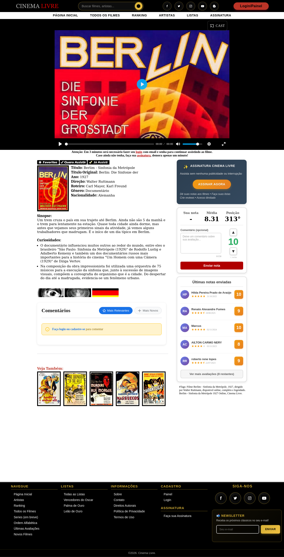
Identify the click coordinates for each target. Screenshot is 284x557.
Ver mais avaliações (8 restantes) (212, 374)
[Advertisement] (210, 425)
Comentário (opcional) (194, 230)
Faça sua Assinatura (177, 516)
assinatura (144, 155)
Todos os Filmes (25, 511)
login (139, 152)
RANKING (139, 15)
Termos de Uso (124, 517)
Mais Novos (147, 310)
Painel (168, 494)
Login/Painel (251, 6)
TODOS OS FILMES (105, 15)
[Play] (60, 143)
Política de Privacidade (129, 511)
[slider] (109, 144)
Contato (119, 500)
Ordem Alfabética (25, 523)
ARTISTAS (167, 15)
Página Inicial (23, 494)
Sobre (118, 494)
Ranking (19, 506)
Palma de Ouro (74, 506)
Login (167, 500)
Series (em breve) (26, 517)
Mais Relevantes (114, 310)
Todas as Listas (74, 494)
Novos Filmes (23, 534)
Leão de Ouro (73, 511)
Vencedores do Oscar (78, 500)
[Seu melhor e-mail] (237, 529)
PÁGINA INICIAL (65, 15)
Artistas (19, 500)
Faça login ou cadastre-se (68, 329)
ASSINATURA (220, 15)
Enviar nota (211, 266)
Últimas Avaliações (26, 529)
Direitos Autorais (125, 506)
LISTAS (192, 15)
